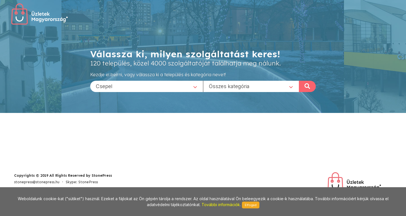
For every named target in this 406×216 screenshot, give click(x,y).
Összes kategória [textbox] (229, 86)
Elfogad (251, 205)
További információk (221, 204)
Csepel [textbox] (104, 86)
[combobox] (146, 86)
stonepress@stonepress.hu (36, 182)
